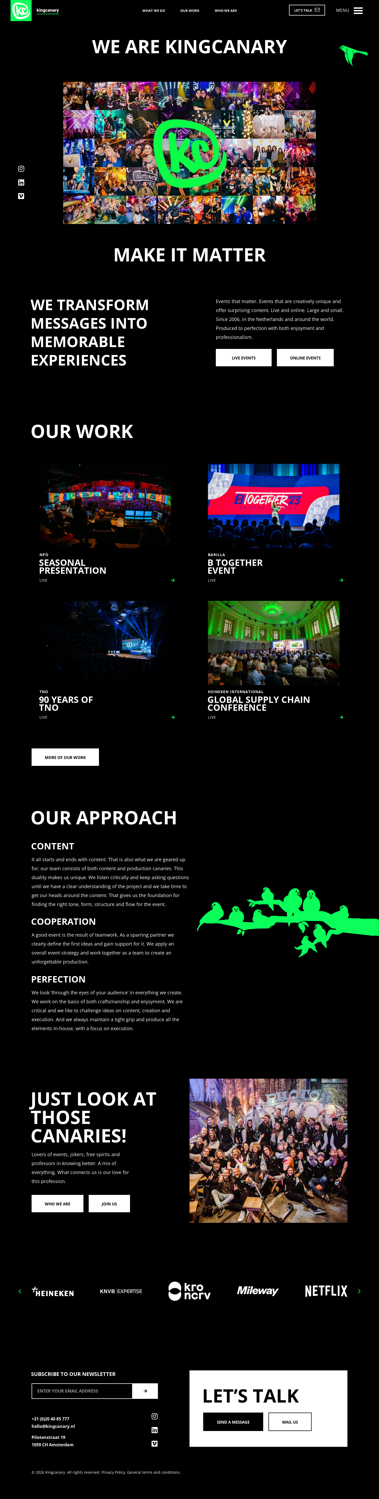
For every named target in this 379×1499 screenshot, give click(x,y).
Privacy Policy (113, 1472)
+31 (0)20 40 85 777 (50, 1419)
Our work (190, 10)
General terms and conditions (153, 1472)
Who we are (226, 10)
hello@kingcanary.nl (53, 1426)
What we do (153, 10)
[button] (19, 1291)
